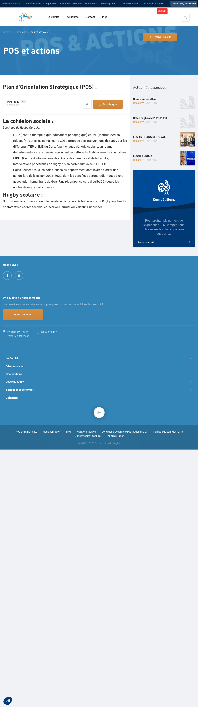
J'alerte (162, 11)
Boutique (77, 3)
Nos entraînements (26, 431)
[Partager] (87, 104)
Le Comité (53, 16)
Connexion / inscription (184, 3)
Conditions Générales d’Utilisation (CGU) (124, 431)
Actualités (72, 16)
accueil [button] (7, 32)
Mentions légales (86, 431)
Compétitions (50, 3)
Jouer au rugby (15, 381)
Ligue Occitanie (131, 3)
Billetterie (65, 3)
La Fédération (33, 3)
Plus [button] (104, 16)
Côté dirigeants (108, 3)
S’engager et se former (19, 389)
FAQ (68, 431)
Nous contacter (23, 314)
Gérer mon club (15, 366)
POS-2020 (13, 101)
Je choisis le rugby (153, 3)
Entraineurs (91, 3)
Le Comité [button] (21, 32)
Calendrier (12, 397)
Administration (115, 435)
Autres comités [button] (10, 3)
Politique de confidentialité (168, 431)
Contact (90, 16)
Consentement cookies (88, 435)
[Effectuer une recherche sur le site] (188, 17)
